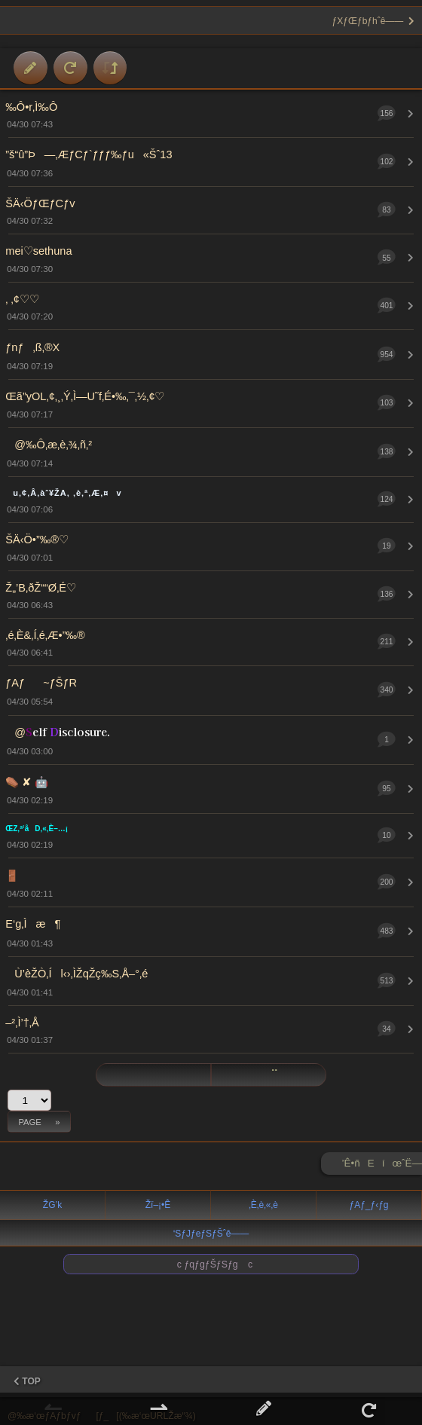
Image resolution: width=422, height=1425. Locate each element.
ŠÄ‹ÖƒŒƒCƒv (40, 203)
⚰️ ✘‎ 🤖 (26, 782)
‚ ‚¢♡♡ (22, 299)
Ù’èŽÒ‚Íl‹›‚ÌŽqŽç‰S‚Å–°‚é (76, 974)
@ (57, 732)
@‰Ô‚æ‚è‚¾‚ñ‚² (48, 445)
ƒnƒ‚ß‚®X (32, 347)
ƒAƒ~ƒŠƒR (41, 683)
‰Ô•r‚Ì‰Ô (31, 107)
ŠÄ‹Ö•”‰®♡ (37, 540)
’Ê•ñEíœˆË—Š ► (382, 1166)
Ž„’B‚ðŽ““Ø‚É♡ (40, 588)
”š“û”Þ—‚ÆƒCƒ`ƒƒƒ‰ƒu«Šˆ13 (88, 154)
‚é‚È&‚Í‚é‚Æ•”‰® (45, 635)
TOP (27, 1381)
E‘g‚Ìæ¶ (32, 924)
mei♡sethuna (38, 251)
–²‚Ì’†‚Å (21, 1023)
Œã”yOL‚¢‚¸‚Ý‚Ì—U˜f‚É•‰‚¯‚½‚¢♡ (84, 396)
